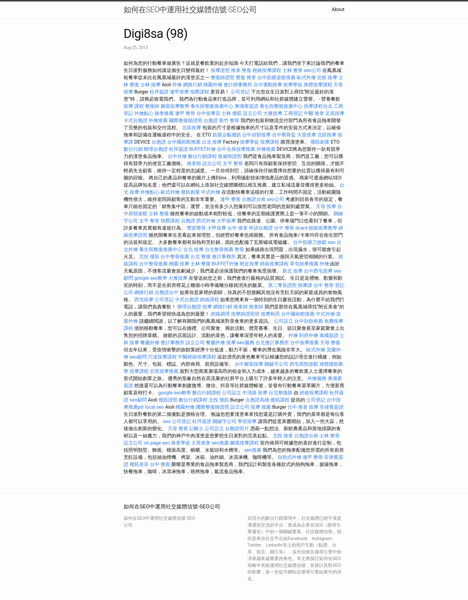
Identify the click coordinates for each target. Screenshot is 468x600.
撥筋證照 (168, 400)
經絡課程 (209, 299)
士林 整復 (159, 213)
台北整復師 (280, 393)
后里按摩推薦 (164, 371)
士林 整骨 (292, 70)
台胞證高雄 (257, 400)
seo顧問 (138, 357)
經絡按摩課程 (267, 70)
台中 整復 (160, 464)
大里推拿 (200, 443)
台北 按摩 (212, 142)
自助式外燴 (289, 457)
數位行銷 (133, 149)
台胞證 (211, 120)
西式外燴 (205, 221)
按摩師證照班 (245, 314)
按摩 (207, 307)
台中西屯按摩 (318, 271)
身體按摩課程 (318, 84)
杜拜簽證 (159, 92)
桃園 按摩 (179, 264)
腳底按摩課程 (244, 443)
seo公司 (312, 70)
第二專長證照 (282, 285)
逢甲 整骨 (185, 113)
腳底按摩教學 (175, 106)
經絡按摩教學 (323, 228)
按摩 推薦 (261, 407)
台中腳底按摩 (249, 364)
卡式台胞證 (135, 120)
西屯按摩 (143, 299)
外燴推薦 (158, 120)
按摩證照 (220, 70)
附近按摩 (249, 264)
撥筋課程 (280, 400)
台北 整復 (200, 256)
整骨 (239, 249)
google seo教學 (150, 278)
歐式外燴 (306, 77)
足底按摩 (334, 113)
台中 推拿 (237, 228)
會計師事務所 (238, 84)
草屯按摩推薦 (304, 264)
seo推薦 (220, 443)
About (338, 9)
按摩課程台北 (318, 106)
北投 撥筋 (149, 256)
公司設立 (283, 321)
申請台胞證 (261, 228)
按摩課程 (269, 142)
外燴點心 (143, 113)
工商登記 (293, 113)
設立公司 (252, 113)
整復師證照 (223, 77)
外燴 (177, 84)
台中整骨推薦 (175, 256)
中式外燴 (210, 192)
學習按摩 (247, 421)
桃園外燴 (212, 84)
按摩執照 (270, 314)
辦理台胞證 (156, 149)
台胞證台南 (254, 199)
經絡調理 (220, 314)
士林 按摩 (150, 84)
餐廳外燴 (149, 342)
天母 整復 (330, 342)
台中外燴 (177, 156)
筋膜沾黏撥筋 (227, 135)
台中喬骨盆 (284, 135)
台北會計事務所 (272, 342)
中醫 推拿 (314, 113)
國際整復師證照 (185, 120)
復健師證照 (230, 156)
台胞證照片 (237, 428)
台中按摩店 (208, 113)
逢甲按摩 (179, 92)
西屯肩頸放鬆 (304, 364)
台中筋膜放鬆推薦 (276, 77)
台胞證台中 (166, 292)
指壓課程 (199, 92)
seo (331, 242)
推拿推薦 (164, 113)
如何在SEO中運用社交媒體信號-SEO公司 (190, 9)
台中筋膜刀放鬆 (310, 242)
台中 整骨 (323, 285)
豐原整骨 (196, 228)
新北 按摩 (292, 271)
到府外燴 (308, 335)
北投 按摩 (327, 77)
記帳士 (196, 428)
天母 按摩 (326, 206)
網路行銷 (192, 84)
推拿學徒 (180, 443)
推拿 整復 (241, 70)
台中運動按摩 (267, 84)
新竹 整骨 (229, 120)
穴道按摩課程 (162, 357)
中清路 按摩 (254, 393)
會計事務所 (224, 256)
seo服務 (245, 342)
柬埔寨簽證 (246, 106)
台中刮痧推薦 (308, 321)
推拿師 (194, 163)
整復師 (152, 106)
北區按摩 (191, 127)
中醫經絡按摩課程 (197, 357)
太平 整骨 (233, 163)
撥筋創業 (320, 142)
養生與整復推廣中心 (211, 106)
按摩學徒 (292, 84)
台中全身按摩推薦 (236, 149)
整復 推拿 (246, 77)
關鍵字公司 (276, 364)
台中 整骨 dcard (290, 228)
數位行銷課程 (202, 156)
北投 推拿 (283, 436)
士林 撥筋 (231, 113)
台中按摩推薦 (304, 342)
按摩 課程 (134, 106)
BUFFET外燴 (202, 149)
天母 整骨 (178, 428)
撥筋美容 (139, 464)
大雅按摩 (272, 113)
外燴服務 (317, 378)
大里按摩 (306, 135)
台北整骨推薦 (219, 249)
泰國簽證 (328, 335)
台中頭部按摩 (256, 135)
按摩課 (305, 285)
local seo (154, 407)
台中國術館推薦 (184, 142)
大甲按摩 (226, 221)
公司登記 (240, 92)
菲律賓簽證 (332, 407)
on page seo (157, 443)
